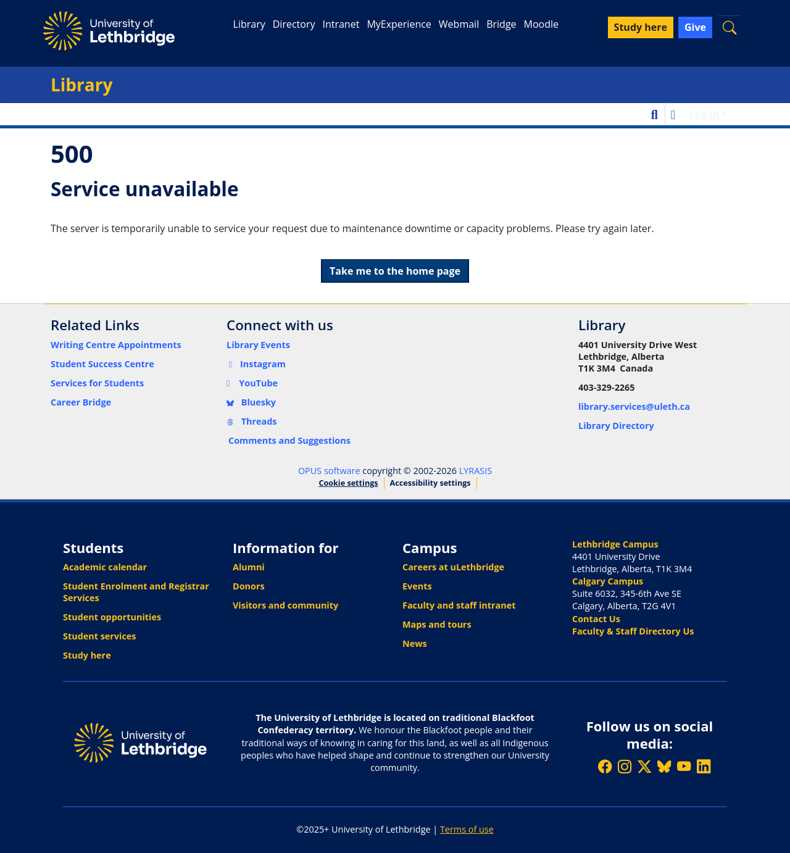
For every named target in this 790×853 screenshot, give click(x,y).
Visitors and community (285, 605)
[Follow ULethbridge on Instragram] (624, 766)
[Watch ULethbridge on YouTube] (684, 766)
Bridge (501, 24)
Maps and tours (437, 624)
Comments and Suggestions (289, 440)
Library (249, 24)
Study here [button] (640, 27)
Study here (87, 655)
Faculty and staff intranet (459, 605)
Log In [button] (705, 114)
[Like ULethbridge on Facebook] (605, 766)
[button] (729, 27)
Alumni (249, 567)
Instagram (256, 364)
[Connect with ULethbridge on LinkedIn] (703, 766)
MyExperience (399, 24)
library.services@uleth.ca (634, 406)
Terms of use (467, 829)
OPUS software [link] (329, 470)
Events (417, 586)
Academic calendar (105, 567)
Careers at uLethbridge (453, 567)
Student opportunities (112, 617)
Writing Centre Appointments (116, 345)
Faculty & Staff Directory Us (633, 631)
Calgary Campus (607, 581)
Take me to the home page (395, 271)
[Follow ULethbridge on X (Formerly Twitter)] (644, 766)
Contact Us (596, 619)
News (414, 643)
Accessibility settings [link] (430, 483)
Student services (99, 636)
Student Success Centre (102, 364)
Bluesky (251, 402)
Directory (294, 24)
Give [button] (695, 27)
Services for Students (97, 383)
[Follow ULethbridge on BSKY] (664, 766)
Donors (249, 586)
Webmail (459, 24)
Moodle (541, 24)
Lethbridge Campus (615, 544)
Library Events (258, 345)
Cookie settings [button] (348, 483)
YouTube (252, 383)
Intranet (340, 24)
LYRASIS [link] (475, 470)
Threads (252, 421)
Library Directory (616, 425)
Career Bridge (81, 402)
